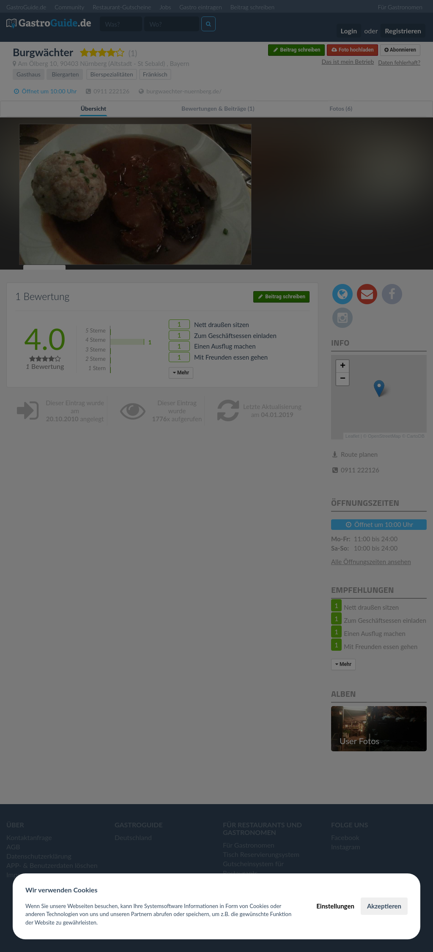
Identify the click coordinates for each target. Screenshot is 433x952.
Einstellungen (335, 906)
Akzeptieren (384, 906)
